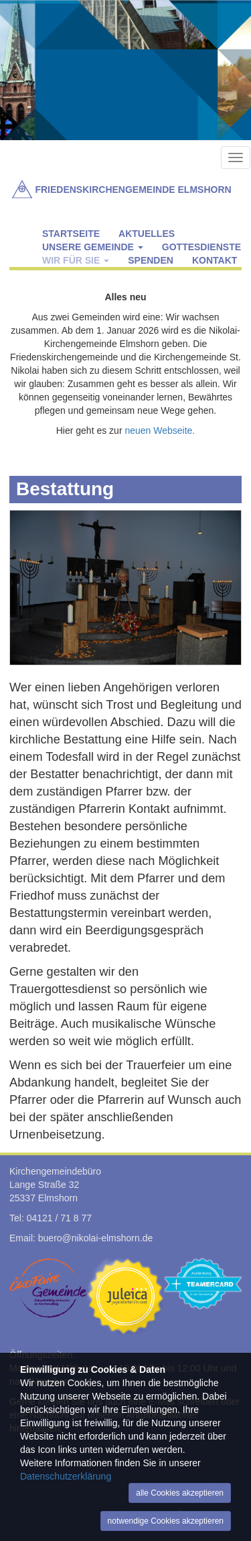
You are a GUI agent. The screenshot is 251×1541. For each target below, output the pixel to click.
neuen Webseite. (159, 430)
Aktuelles (146, 233)
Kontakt (214, 260)
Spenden (150, 260)
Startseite (71, 233)
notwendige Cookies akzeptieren (166, 1521)
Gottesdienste (201, 247)
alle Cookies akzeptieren (180, 1493)
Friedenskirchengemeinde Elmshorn (133, 189)
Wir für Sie (75, 260)
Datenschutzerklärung (65, 1476)
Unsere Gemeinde (92, 247)
